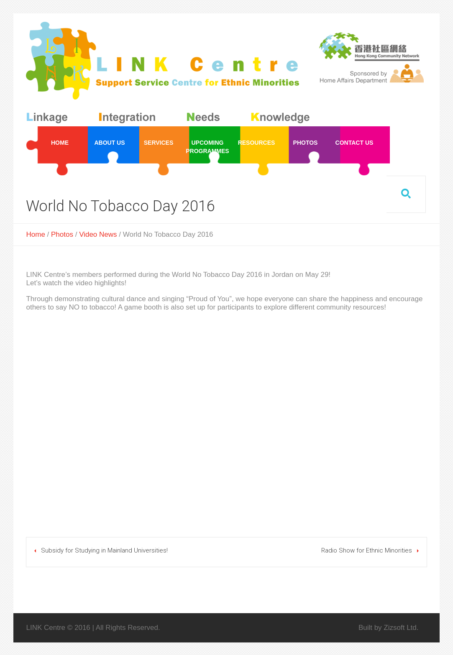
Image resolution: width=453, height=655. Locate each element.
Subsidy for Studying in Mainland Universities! (104, 550)
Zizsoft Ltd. (401, 628)
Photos (62, 234)
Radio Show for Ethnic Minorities (366, 550)
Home (35, 234)
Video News (98, 234)
